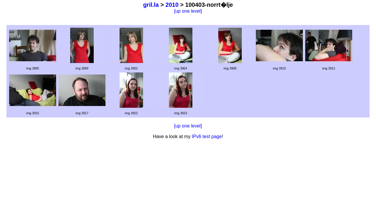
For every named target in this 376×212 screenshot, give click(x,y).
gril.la (151, 4)
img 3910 (279, 68)
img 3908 (230, 68)
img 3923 (180, 113)
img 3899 (81, 68)
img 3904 (180, 68)
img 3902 (131, 68)
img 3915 (32, 113)
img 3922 (131, 113)
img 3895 (32, 68)
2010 (172, 4)
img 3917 (81, 113)
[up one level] (188, 11)
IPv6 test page (207, 136)
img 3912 (328, 68)
